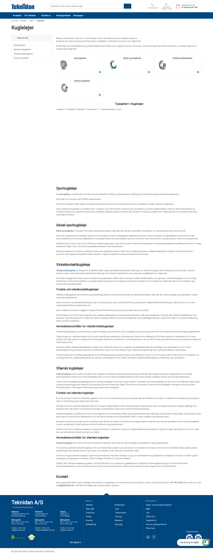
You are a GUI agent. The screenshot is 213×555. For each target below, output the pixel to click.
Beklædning (91, 524)
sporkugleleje (64, 194)
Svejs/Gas (90, 513)
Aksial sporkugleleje (22, 49)
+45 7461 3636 (176, 482)
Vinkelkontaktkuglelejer (66, 270)
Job (147, 513)
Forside (23, 21)
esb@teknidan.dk (66, 530)
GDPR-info (150, 517)
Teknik (88, 517)
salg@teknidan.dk (65, 485)
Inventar (89, 520)
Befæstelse (120, 505)
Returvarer (150, 528)
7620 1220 (45, 528)
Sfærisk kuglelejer (21, 58)
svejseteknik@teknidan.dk (44, 530)
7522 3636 (71, 528)
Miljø (148, 509)
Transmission (120, 513)
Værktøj (89, 505)
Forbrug (118, 517)
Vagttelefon (151, 520)
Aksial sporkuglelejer (65, 231)
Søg (127, 6)
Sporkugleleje (19, 45)
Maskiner (119, 520)
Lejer (31, 21)
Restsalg (118, 524)
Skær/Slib (90, 509)
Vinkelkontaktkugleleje (23, 54)
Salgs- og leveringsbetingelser (159, 505)
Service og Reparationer (156, 524)
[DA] (23, 6)
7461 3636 (22, 528)
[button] (31, 15)
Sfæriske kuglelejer (64, 443)
